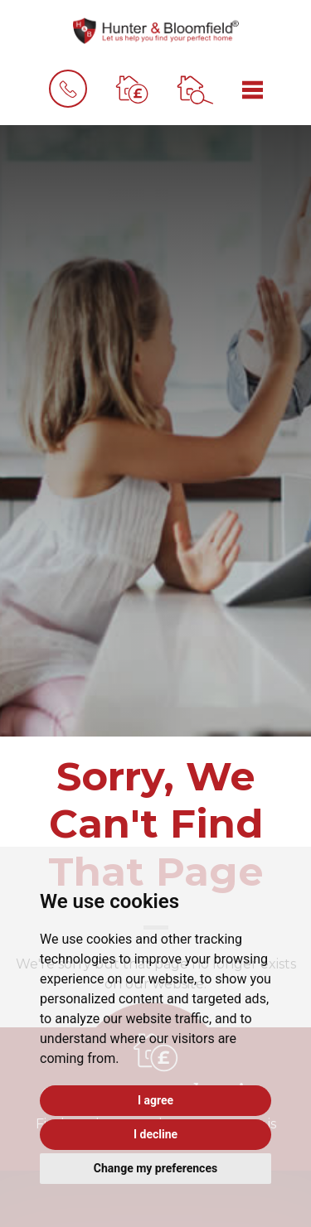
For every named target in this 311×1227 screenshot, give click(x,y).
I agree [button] (155, 1100)
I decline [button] (155, 1134)
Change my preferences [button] (155, 1168)
